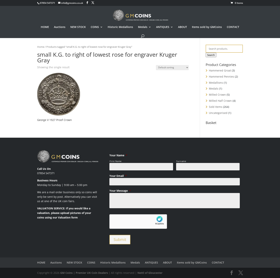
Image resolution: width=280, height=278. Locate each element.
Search (211, 55)
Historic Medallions (120, 27)
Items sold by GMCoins (207, 27)
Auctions (59, 27)
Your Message (120, 190)
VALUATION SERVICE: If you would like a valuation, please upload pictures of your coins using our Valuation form (64, 213)
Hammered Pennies (221, 76)
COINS (95, 27)
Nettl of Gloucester (149, 273)
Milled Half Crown (220, 100)
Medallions (216, 82)
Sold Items (215, 107)
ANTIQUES (162, 27)
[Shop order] (172, 67)
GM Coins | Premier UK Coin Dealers (84, 273)
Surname (181, 161)
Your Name (118, 155)
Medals (142, 27)
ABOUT (182, 27)
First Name (116, 161)
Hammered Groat (220, 70)
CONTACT (233, 27)
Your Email (118, 176)
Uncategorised (218, 113)
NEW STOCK (78, 27)
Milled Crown (217, 94)
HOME (45, 27)
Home (40, 46)
